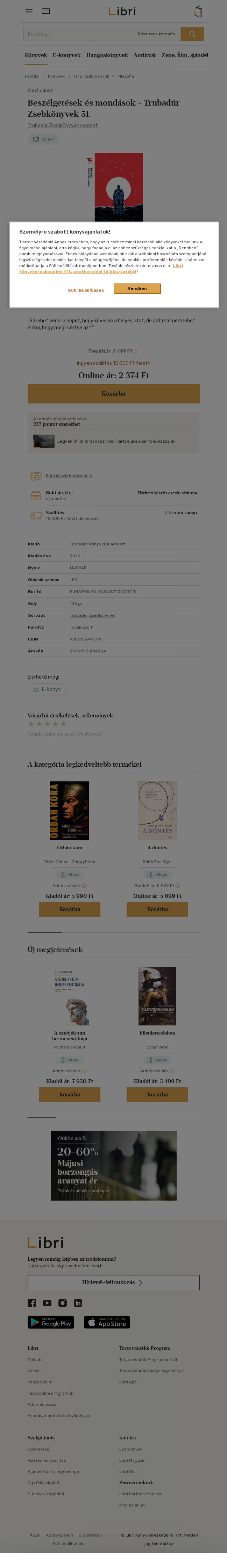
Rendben (137, 288)
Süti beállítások (86, 290)
